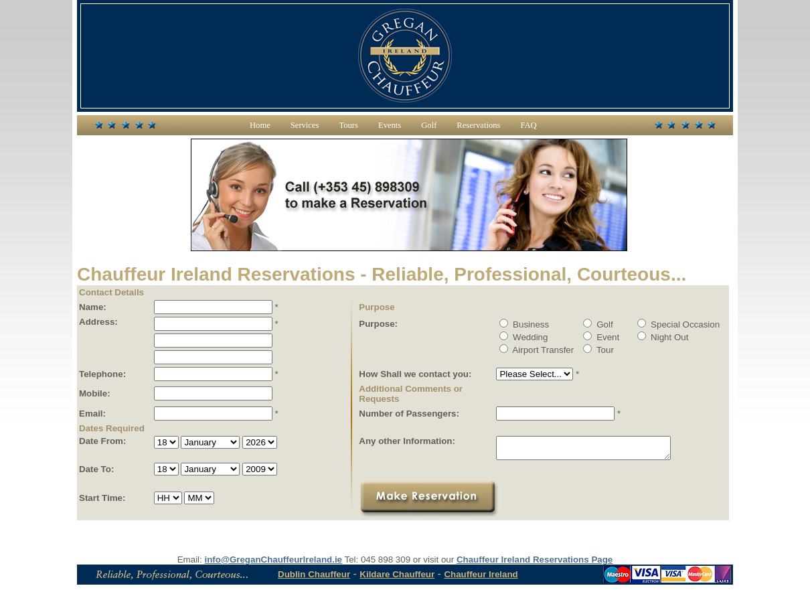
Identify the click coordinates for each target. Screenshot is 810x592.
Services (305, 125)
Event (601, 337)
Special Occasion (678, 324)
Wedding (523, 337)
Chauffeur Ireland (480, 578)
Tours (348, 125)
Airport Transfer (536, 350)
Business (524, 324)
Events (389, 125)
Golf (428, 125)
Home (260, 125)
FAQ (528, 125)
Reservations (478, 125)
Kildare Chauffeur (396, 578)
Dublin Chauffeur (314, 578)
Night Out (662, 337)
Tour (598, 350)
